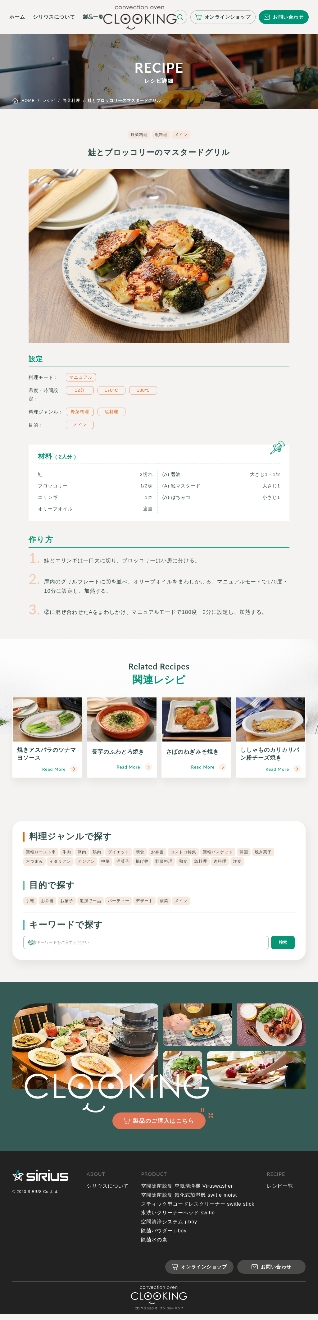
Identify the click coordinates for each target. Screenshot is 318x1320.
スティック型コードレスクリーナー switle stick (197, 1210)
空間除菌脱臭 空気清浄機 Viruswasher (187, 1191)
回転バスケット (236, 852)
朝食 (151, 852)
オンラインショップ (228, 17)
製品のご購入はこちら (163, 1126)
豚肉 (87, 852)
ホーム (17, 17)
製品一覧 (93, 17)
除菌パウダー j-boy (164, 1236)
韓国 (265, 852)
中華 (139, 863)
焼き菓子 (35, 863)
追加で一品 (97, 903)
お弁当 (170, 852)
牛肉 (70, 852)
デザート (156, 903)
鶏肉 (104, 852)
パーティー (127, 903)
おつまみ (61, 863)
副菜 (177, 903)
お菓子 (71, 903)
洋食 (284, 863)
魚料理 (161, 134)
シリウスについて (54, 17)
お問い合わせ (288, 17)
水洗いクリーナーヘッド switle (178, 1218)
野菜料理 (138, 134)
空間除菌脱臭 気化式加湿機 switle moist (189, 1201)
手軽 (30, 903)
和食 (224, 863)
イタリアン (89, 863)
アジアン (118, 863)
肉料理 (265, 863)
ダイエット (127, 852)
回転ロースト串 (42, 852)
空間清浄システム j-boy (169, 1227)
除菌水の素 (154, 1245)
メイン (182, 134)
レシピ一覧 (280, 1191)
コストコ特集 (199, 852)
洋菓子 (158, 863)
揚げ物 (180, 863)
